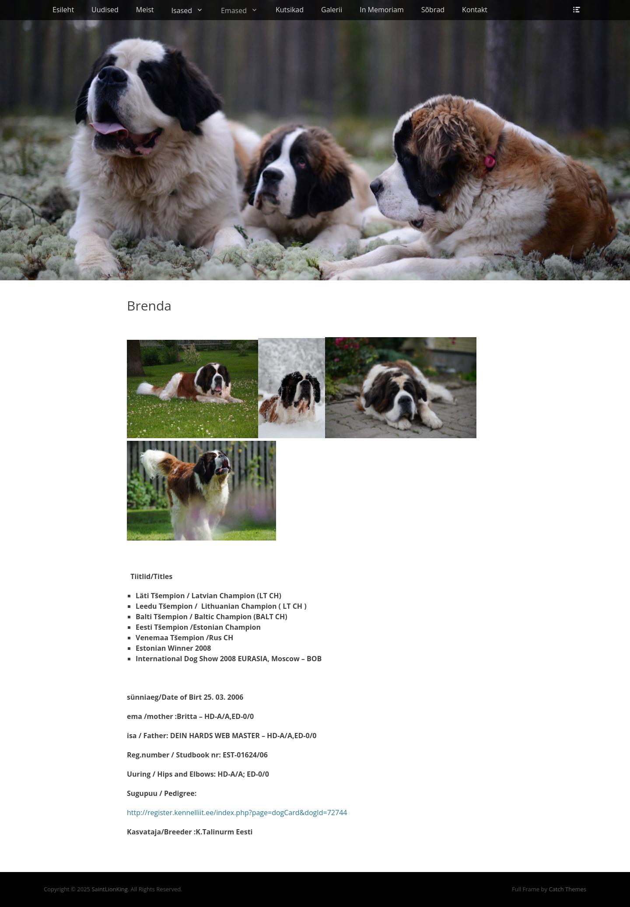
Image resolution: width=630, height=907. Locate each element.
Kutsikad (290, 9)
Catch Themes (567, 889)
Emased (234, 10)
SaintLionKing (109, 889)
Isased (182, 10)
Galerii (331, 9)
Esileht (63, 9)
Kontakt (474, 9)
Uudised (105, 9)
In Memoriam (382, 9)
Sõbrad (432, 9)
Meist (145, 9)
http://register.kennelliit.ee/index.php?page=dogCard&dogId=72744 (237, 812)
